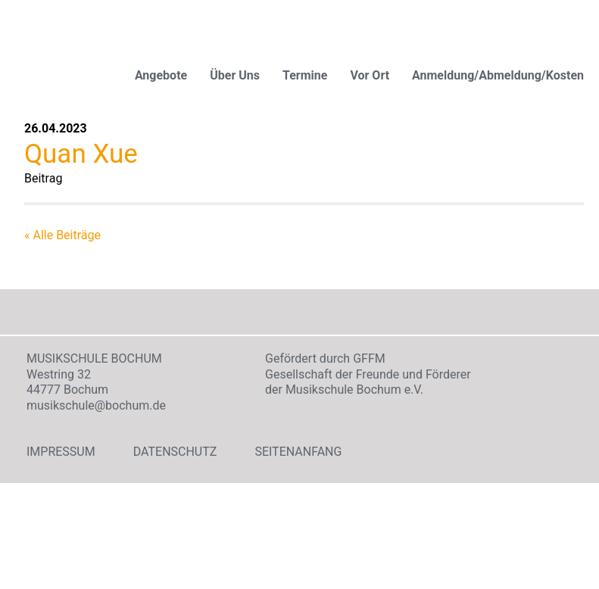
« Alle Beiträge (62, 235)
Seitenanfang (298, 451)
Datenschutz (175, 451)
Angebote (161, 75)
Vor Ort (369, 75)
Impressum (61, 451)
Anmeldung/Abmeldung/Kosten (498, 75)
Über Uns (235, 75)
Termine (304, 75)
